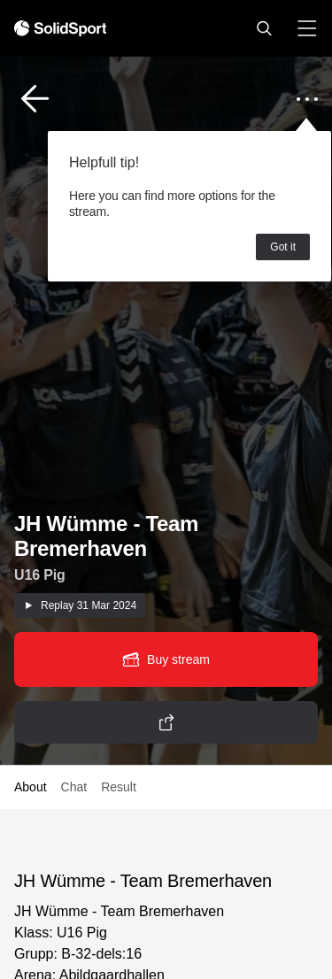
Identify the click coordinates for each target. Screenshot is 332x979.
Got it (283, 247)
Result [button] (118, 787)
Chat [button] (74, 787)
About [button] (30, 787)
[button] (263, 28)
